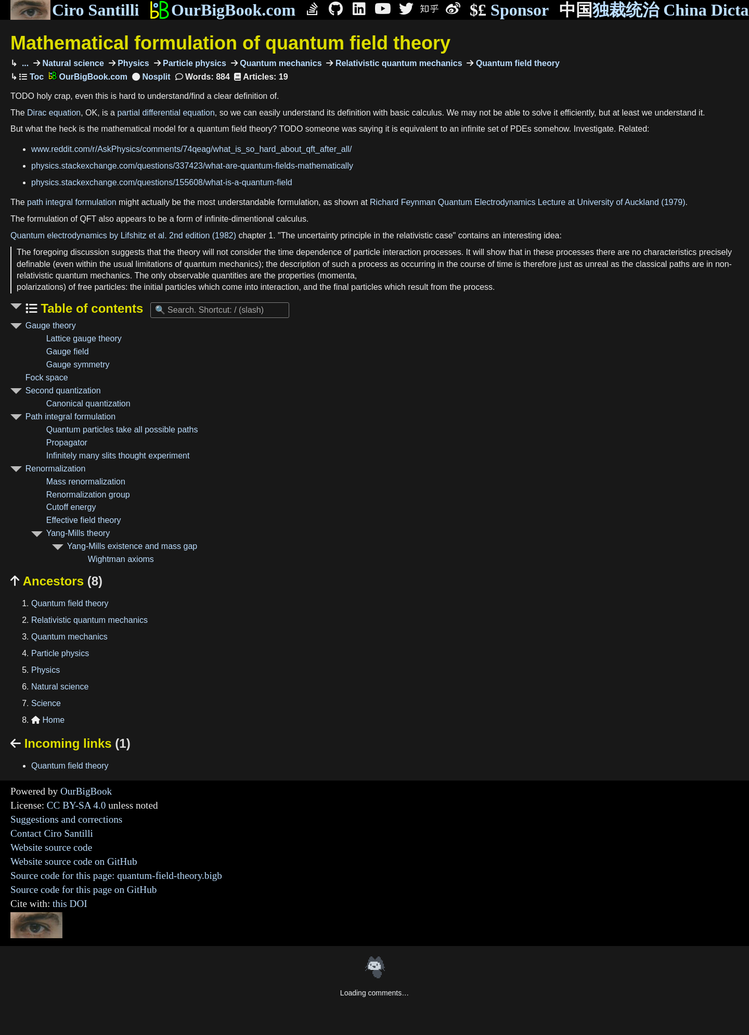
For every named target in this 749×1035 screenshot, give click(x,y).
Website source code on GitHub (73, 861)
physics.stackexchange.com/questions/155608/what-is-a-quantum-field (161, 182)
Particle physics (193, 63)
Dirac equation (54, 112)
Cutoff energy (71, 507)
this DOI (70, 903)
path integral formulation (72, 202)
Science (46, 703)
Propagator (66, 442)
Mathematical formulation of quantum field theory (230, 43)
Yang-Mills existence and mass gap (132, 546)
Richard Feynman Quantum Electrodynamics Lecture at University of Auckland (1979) (528, 202)
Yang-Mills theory (78, 533)
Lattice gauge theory (84, 338)
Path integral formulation (70, 416)
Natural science (72, 63)
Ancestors (56, 581)
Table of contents (90, 308)
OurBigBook (86, 791)
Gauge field (67, 351)
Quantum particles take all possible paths (122, 429)
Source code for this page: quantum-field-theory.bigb (116, 875)
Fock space (46, 377)
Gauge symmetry (78, 364)
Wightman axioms (121, 559)
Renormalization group (88, 494)
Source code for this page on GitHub (83, 889)
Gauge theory (50, 325)
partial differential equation (165, 112)
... (24, 63)
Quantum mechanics (280, 63)
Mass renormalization (85, 481)
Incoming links (70, 743)
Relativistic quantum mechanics (397, 63)
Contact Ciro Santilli (51, 833)
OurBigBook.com (222, 10)
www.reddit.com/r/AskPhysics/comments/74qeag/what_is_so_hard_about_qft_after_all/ (191, 149)
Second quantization (63, 390)
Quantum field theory (516, 63)
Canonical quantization (88, 403)
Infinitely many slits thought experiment (118, 455)
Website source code (51, 847)
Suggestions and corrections (66, 819)
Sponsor (509, 10)
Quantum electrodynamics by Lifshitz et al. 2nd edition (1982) (123, 235)
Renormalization (55, 468)
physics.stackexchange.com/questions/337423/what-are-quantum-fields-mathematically (192, 165)
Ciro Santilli (74, 10)
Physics (132, 63)
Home (47, 719)
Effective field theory (83, 520)
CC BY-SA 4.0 (76, 805)
